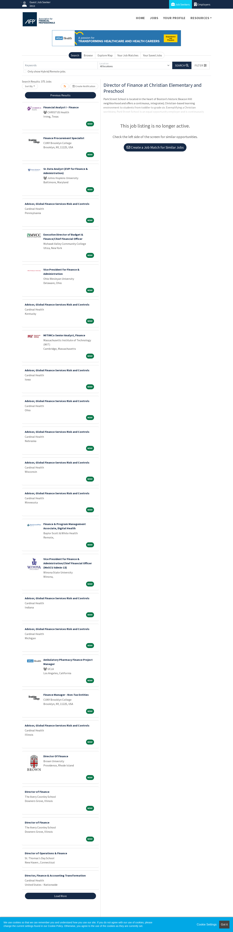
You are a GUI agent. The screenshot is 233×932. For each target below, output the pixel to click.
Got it (224, 924)
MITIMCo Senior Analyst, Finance (64, 335)
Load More (60, 896)
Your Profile (174, 18)
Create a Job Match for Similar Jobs (155, 147)
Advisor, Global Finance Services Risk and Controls (57, 204)
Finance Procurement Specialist (63, 138)
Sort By (29, 86)
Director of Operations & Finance (46, 853)
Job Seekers (180, 4)
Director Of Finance (55, 756)
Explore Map (105, 55)
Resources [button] (200, 18)
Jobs (154, 18)
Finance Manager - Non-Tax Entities (66, 694)
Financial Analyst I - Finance (61, 107)
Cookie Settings (207, 924)
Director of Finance (37, 791)
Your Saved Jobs (152, 55)
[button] (201, 65)
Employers (202, 4)
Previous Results (60, 95)
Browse (88, 55)
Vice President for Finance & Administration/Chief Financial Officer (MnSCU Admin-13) (67, 563)
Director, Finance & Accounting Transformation (55, 875)
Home (140, 18)
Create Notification (84, 86)
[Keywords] (60, 65)
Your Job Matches (127, 55)
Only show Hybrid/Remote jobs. (47, 71)
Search (75, 55)
